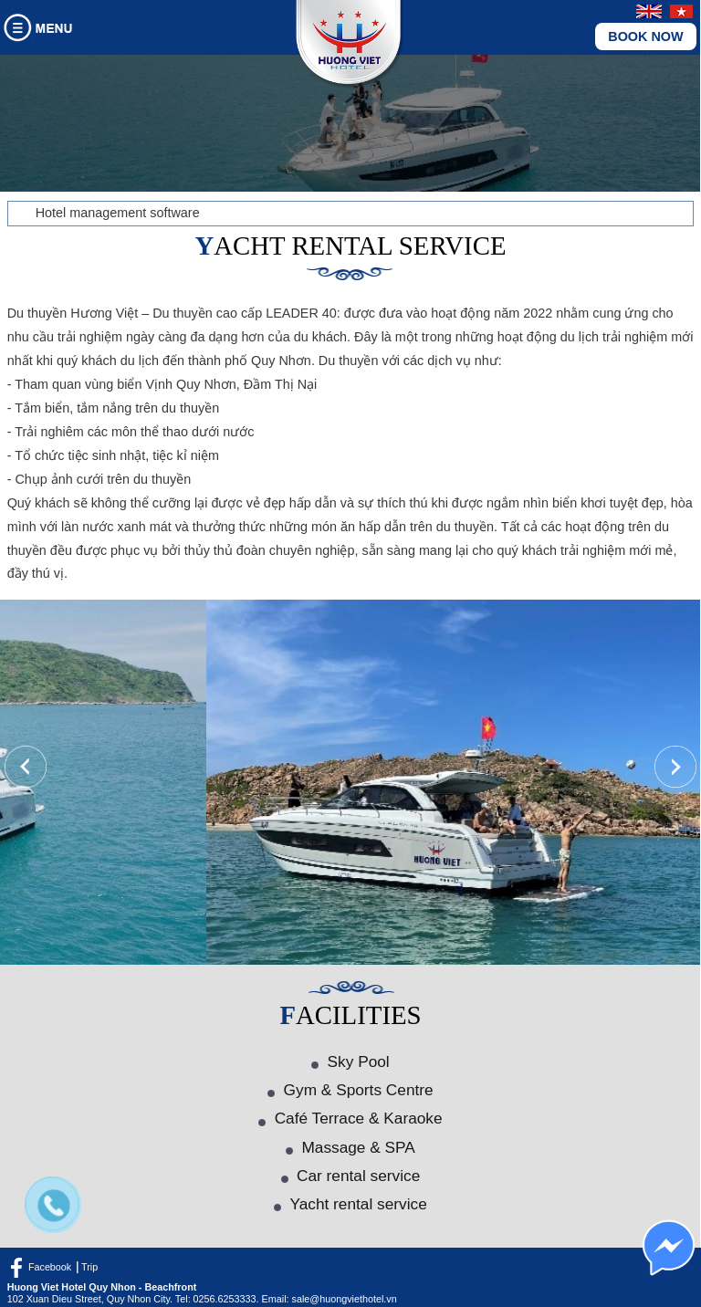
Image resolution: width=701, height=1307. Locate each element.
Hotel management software (118, 212)
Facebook (49, 1266)
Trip (89, 1266)
